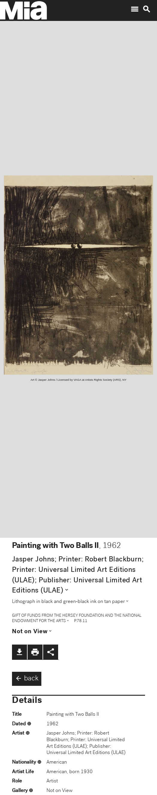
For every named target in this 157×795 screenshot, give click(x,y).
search (146, 9)
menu (134, 9)
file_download (19, 652)
